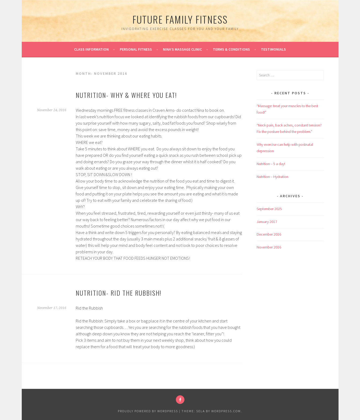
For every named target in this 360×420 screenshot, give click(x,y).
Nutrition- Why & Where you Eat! (126, 95)
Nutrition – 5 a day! (271, 163)
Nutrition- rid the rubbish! (118, 293)
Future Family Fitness (180, 19)
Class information (91, 49)
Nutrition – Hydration (272, 176)
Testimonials (273, 49)
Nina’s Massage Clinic (182, 49)
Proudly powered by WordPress (148, 411)
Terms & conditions (231, 49)
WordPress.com (226, 411)
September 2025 (269, 208)
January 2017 (267, 221)
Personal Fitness (136, 49)
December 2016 (269, 234)
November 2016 (269, 247)
